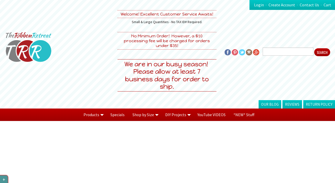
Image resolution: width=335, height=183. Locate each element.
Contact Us (309, 4)
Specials (117, 114)
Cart (327, 4)
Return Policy (319, 104)
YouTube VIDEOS (211, 114)
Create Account (282, 4)
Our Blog (270, 104)
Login (259, 4)
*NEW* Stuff (243, 114)
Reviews (292, 104)
